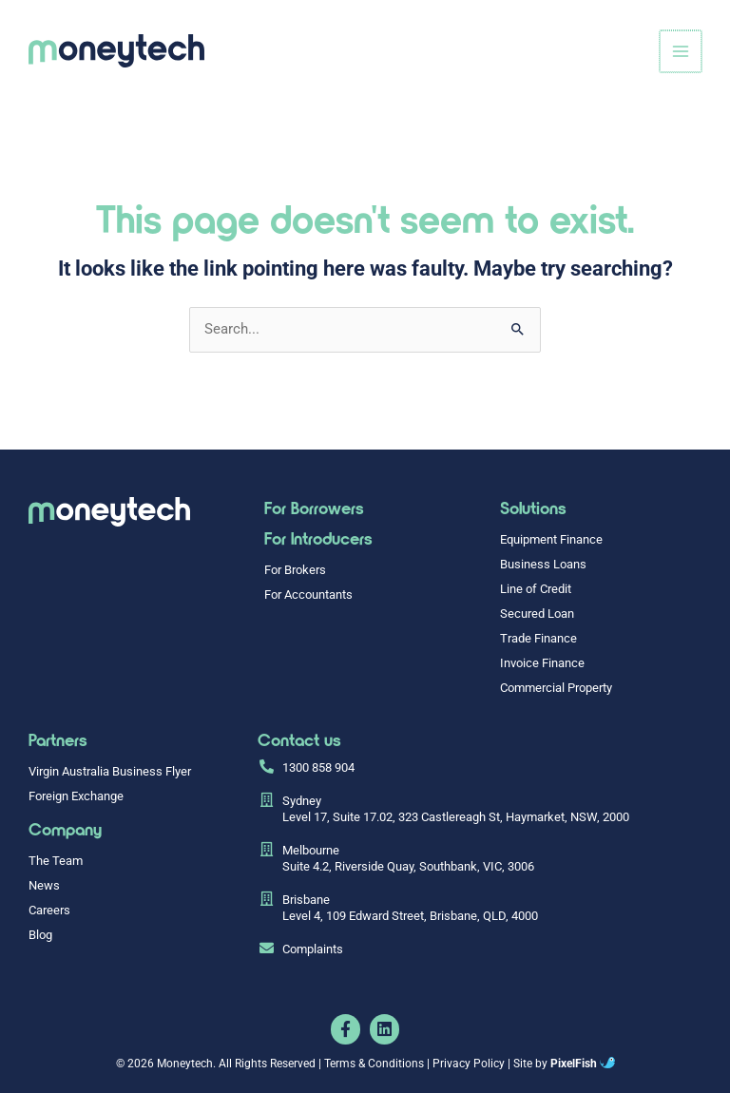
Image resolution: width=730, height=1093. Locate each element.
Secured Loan (537, 613)
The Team (56, 860)
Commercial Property (556, 688)
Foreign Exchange (76, 796)
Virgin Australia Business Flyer (110, 771)
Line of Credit (535, 589)
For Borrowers (314, 507)
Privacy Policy (468, 1062)
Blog (40, 935)
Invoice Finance (542, 663)
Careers (49, 910)
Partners (58, 739)
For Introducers (318, 537)
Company (65, 828)
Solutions (533, 507)
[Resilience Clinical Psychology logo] (109, 512)
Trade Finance (538, 638)
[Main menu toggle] (681, 51)
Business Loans (543, 564)
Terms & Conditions (374, 1062)
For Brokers (295, 570)
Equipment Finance (551, 539)
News (44, 885)
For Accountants (308, 594)
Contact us (299, 739)
